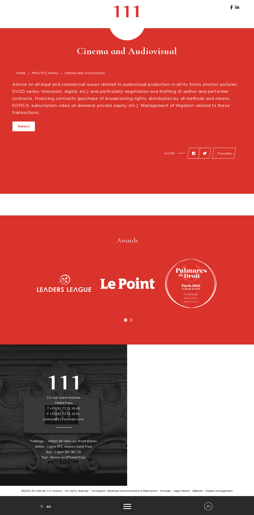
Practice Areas (45, 73)
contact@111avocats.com (63, 419)
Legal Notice (181, 491)
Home (21, 73)
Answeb (165, 491)
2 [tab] (131, 320)
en (49, 506)
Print (34, 148)
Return (23, 126)
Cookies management (219, 491)
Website (197, 491)
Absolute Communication (123, 491)
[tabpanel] (64, 283)
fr (42, 506)
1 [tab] (125, 320)
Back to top (22, 148)
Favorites (224, 153)
